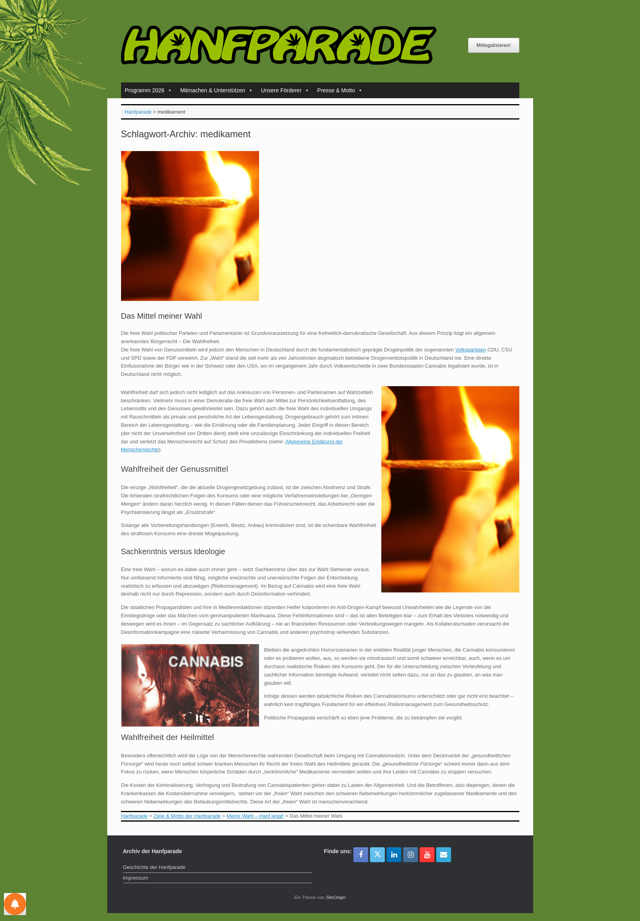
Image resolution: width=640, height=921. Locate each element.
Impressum (135, 878)
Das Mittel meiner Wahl (161, 316)
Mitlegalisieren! (493, 45)
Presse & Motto (340, 90)
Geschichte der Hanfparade (154, 867)
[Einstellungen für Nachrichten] (15, 904)
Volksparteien (470, 350)
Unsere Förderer (285, 90)
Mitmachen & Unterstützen (216, 90)
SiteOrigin (336, 897)
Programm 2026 (148, 90)
